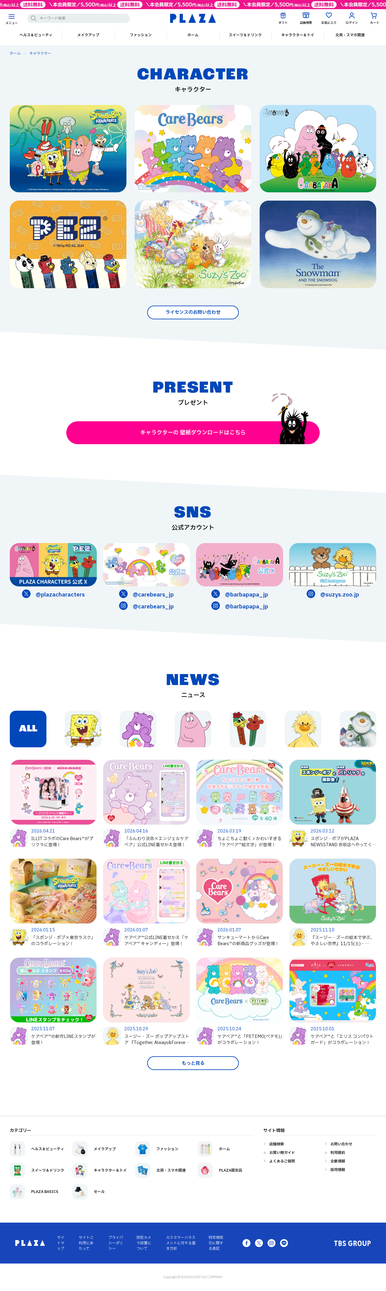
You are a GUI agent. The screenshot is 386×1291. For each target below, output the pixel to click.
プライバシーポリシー (115, 1243)
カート (374, 22)
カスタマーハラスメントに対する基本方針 (180, 1243)
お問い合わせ (341, 1144)
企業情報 (337, 1161)
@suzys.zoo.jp (339, 595)
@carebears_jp (153, 595)
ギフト (283, 22)
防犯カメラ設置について (144, 1243)
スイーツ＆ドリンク (245, 35)
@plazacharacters (60, 595)
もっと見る (193, 1063)
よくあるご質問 (282, 1161)
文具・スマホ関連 (350, 35)
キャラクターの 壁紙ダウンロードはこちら (224, 432)
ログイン (352, 22)
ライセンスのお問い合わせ (193, 312)
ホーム (193, 35)
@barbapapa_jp (246, 595)
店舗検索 (306, 22)
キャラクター (40, 53)
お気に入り (329, 22)
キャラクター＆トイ (297, 35)
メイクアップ (88, 35)
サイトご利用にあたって (86, 1243)
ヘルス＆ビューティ (36, 35)
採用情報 (337, 1170)
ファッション (141, 35)
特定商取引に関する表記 (216, 1243)
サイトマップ (60, 1243)
